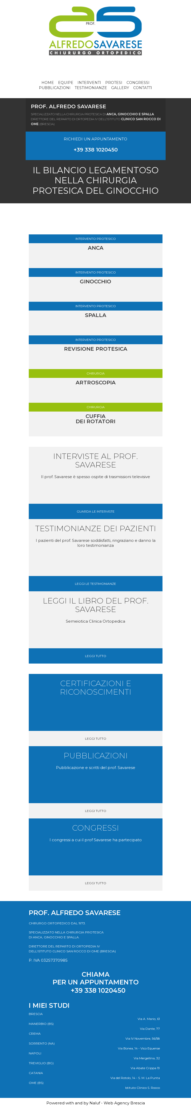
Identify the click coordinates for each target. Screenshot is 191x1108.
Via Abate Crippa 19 (145, 1068)
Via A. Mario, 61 (149, 1019)
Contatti (142, 87)
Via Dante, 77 (150, 1029)
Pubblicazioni (54, 87)
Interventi (89, 82)
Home (47, 82)
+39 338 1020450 (96, 150)
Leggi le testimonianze (95, 584)
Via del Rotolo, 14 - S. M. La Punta (135, 1078)
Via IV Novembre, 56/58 (142, 1038)
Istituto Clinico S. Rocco (142, 1088)
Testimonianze (91, 87)
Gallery (120, 87)
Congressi (138, 82)
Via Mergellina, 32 (147, 1058)
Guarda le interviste (96, 511)
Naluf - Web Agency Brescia (117, 1102)
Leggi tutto (95, 656)
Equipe (65, 82)
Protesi (113, 82)
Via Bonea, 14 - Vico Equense (139, 1048)
